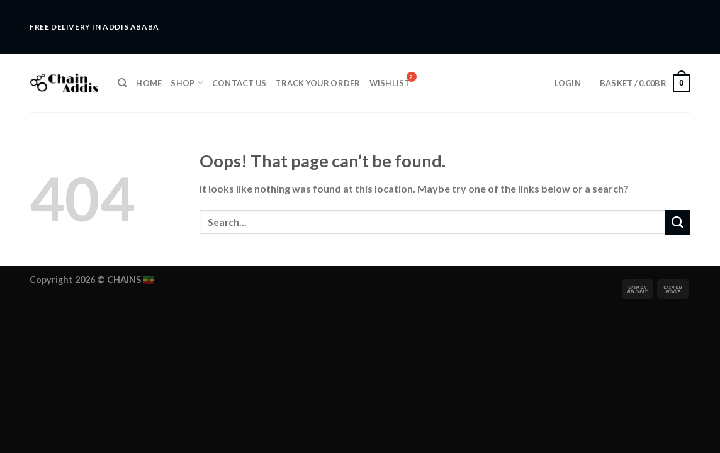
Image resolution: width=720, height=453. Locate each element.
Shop (187, 83)
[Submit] (677, 222)
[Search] (122, 83)
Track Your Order (317, 83)
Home (149, 83)
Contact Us (239, 83)
